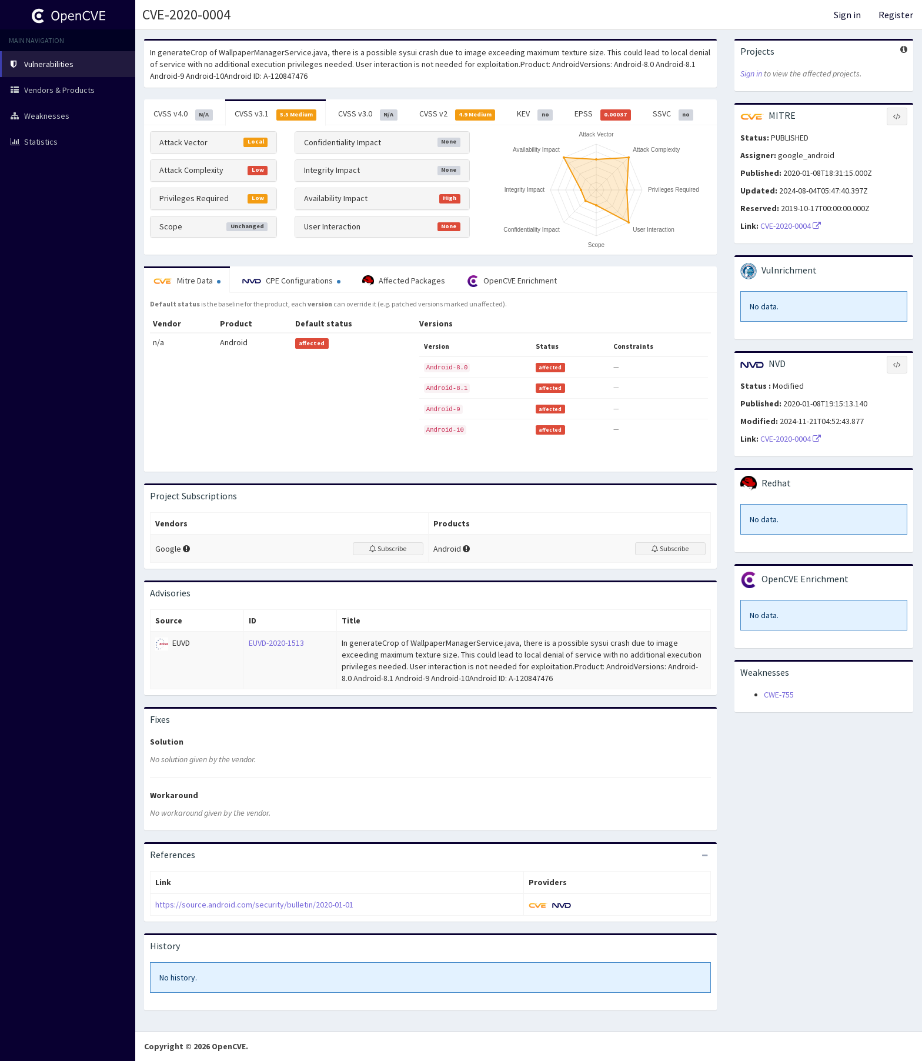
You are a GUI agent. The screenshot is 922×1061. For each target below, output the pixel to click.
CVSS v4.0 (183, 114)
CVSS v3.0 (367, 114)
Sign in (847, 15)
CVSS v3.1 (276, 114)
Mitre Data (187, 280)
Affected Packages (403, 281)
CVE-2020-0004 (790, 226)
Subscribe (387, 548)
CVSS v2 (457, 114)
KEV (535, 114)
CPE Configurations (291, 280)
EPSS (602, 114)
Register (895, 15)
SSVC (673, 114)
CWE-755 (779, 694)
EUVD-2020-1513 (276, 643)
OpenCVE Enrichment (512, 281)
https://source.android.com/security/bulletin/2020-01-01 (254, 904)
